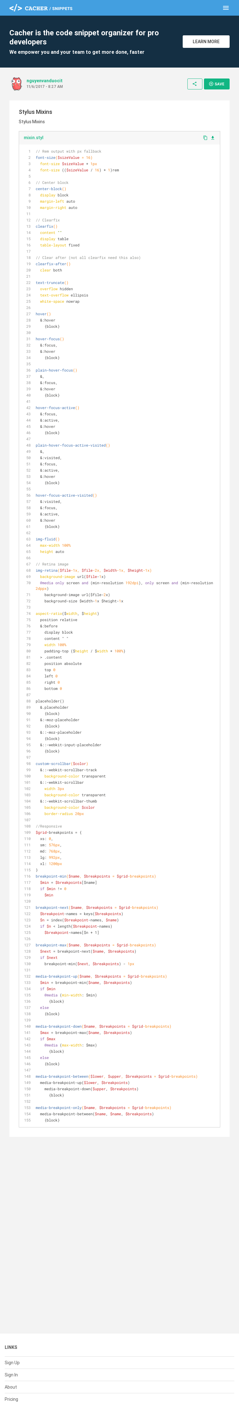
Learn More (206, 41)
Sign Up (12, 1362)
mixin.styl (33, 137)
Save (216, 83)
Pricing (11, 1399)
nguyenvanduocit (45, 81)
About (11, 1387)
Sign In (11, 1375)
